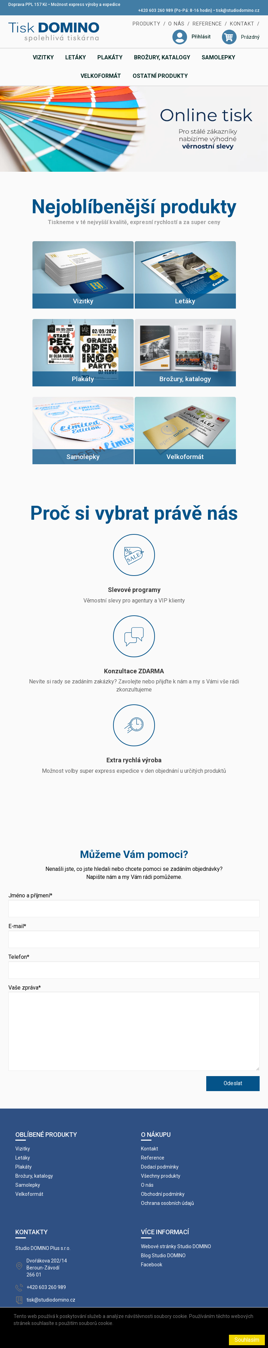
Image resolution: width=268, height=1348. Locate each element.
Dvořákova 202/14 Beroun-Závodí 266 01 (47, 1267)
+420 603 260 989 (46, 1287)
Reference (207, 24)
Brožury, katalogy (162, 57)
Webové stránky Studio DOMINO (176, 1246)
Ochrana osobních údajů (167, 1203)
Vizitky (43, 57)
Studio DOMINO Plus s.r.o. (42, 1248)
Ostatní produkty (160, 76)
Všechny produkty (160, 1176)
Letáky (75, 57)
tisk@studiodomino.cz (238, 10)
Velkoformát (101, 76)
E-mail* (17, 926)
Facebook (151, 1264)
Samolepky (218, 57)
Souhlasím (246, 1340)
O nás (176, 24)
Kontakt (242, 24)
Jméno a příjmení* (30, 895)
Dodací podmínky (160, 1167)
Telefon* (18, 957)
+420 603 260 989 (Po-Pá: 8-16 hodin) (175, 10)
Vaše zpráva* (24, 987)
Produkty (146, 24)
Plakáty (109, 57)
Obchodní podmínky (163, 1194)
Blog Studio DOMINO (163, 1255)
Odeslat (233, 1083)
